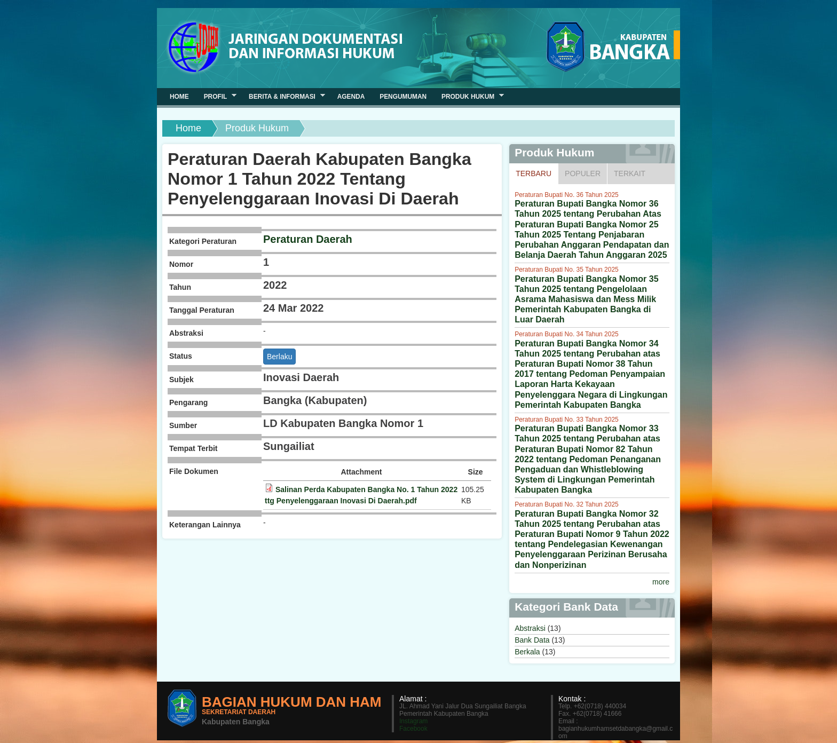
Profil (216, 96)
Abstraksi (530, 628)
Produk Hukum (469, 96)
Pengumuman (403, 96)
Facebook (413, 728)
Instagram (413, 721)
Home (188, 128)
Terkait (629, 173)
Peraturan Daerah (307, 239)
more (660, 582)
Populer (583, 173)
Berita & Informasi (283, 96)
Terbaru (537, 173)
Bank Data (532, 640)
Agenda (351, 96)
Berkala (527, 651)
